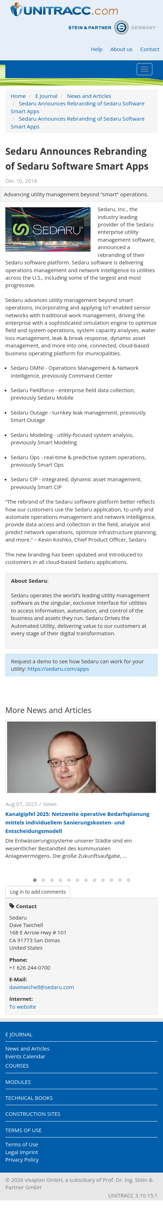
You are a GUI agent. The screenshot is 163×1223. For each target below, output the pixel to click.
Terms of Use (23, 1130)
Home (18, 95)
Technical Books (29, 1097)
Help (96, 49)
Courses (17, 1065)
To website (22, 1006)
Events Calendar (25, 1056)
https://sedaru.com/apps (58, 668)
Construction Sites (32, 1113)
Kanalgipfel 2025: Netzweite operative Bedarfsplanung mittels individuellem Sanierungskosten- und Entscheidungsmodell (77, 822)
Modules (18, 1081)
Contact (149, 49)
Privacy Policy (22, 1159)
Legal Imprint (21, 1152)
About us (121, 49)
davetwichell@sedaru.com (41, 987)
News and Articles (89, 95)
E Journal (47, 95)
